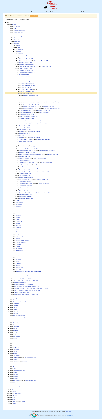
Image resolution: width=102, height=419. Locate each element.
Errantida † (18, 219)
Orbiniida (17, 233)
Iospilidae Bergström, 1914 (34, 131)
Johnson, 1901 (30, 97)
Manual (65, 11)
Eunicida (19, 51)
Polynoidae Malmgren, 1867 (25, 181)
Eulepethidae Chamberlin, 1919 (26, 70)
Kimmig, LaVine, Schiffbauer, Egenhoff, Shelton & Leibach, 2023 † (31, 288)
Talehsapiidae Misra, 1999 (24, 192)
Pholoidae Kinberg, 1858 (35, 168)
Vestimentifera (16, 380)
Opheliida (18, 231)
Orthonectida (16, 349)
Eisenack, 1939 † (27, 114)
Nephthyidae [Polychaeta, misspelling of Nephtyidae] (30, 154)
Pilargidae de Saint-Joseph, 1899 (43, 139)
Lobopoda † (15, 332)
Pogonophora (16, 357)
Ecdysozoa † (19, 317)
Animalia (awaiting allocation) (19, 30)
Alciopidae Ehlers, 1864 (24, 57)
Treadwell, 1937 (31, 101)
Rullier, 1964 (27, 120)
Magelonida (18, 225)
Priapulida (24, 361)
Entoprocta (15, 321)
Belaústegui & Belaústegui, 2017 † (24, 284)
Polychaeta (16, 43)
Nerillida (17, 229)
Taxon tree (28, 11)
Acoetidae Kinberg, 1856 (24, 55)
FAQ (69, 11)
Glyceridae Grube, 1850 (24, 74)
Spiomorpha (18, 259)
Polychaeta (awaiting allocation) (22, 240)
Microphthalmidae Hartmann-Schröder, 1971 (28, 148)
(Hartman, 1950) (30, 95)
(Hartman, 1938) (32, 99)
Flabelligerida (18, 223)
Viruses (13, 405)
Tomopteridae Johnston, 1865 (25, 194)
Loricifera (15, 334)
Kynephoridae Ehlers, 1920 (25, 139)
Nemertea (15, 345)
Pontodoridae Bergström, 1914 (25, 185)
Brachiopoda (15, 298)
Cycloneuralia (19, 315)
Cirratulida (18, 212)
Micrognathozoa (16, 336)
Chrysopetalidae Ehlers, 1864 (25, 68)
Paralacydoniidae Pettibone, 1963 (26, 166)
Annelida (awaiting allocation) (20, 36)
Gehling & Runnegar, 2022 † (22, 278)
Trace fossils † (16, 376)
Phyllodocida (20, 53)
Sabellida (18, 252)
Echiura (18, 45)
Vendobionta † (16, 378)
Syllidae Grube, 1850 (46, 66)
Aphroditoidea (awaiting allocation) (26, 64)
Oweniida (18, 234)
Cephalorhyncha (19, 301)
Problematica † (16, 365)
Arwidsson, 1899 (26, 80)
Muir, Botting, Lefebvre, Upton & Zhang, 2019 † (29, 271)
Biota (16, 393)
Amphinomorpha (19, 202)
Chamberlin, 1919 (27, 91)
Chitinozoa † (15, 305)
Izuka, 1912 (52, 108)
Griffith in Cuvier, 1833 (27, 83)
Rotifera (14, 368)
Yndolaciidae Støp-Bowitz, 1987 (26, 198)
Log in (83, 11)
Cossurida (18, 213)
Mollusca (15, 338)
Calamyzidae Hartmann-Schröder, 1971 (27, 66)
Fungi (13, 397)
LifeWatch (73, 11)
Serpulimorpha (19, 255)
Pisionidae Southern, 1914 (24, 179)
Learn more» (70, 415)
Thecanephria (18, 269)
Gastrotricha (15, 322)
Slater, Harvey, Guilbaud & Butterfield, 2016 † (26, 280)
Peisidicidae (21, 168)
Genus (19, 93)
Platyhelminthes (16, 355)
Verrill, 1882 (25, 76)
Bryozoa (15, 299)
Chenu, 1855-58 (26, 87)
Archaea (14, 389)
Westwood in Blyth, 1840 (28, 85)
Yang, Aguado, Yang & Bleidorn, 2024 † (26, 294)
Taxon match (43, 11)
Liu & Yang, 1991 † (23, 275)
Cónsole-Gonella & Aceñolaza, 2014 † (27, 286)
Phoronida (15, 351)
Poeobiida (18, 238)
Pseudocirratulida (19, 250)
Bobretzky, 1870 (27, 122)
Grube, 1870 (26, 110)
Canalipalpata (18, 206)
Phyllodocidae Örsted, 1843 (25, 175)
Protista (13, 401)
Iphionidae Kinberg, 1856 (24, 135)
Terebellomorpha (19, 267)
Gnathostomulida (16, 324)
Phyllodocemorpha (20, 236)
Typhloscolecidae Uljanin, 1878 (25, 196)
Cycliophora (15, 313)
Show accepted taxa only (11, 19)
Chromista (14, 395)
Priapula (15, 361)
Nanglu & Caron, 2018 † (24, 273)
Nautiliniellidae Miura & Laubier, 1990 (47, 150)
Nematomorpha (16, 343)
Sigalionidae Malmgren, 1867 (43, 171)
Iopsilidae (21, 131)
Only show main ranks (23, 19)
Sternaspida (18, 263)
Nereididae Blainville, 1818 (40, 158)
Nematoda (15, 342)
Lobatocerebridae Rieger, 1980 (20, 277)
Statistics (55, 11)
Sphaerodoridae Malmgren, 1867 (26, 189)
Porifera (14, 359)
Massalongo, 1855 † (28, 118)
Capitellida (18, 208)
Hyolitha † (15, 328)
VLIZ (50, 411)
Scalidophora (19, 370)
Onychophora (16, 347)
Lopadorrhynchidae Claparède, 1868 (40, 145)
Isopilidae (21, 137)
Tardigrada (15, 374)
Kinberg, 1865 (26, 93)
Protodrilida (18, 246)
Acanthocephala (16, 26)
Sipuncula (15, 372)
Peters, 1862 (25, 81)
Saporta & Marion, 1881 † (22, 292)
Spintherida (18, 257)
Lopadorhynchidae (23, 145)
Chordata (15, 307)
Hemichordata (16, 326)
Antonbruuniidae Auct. (23, 60)
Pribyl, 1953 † (18, 387)
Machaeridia (16, 39)
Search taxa (23, 11)
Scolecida (18, 254)
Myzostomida (18, 227)
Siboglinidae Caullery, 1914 (30, 357)
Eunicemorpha (19, 221)
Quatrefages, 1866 (43, 110)
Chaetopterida (19, 210)
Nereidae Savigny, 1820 (24, 158)
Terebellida (18, 265)
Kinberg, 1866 (31, 102)
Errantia (18, 47)
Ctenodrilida (18, 215)
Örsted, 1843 (51, 101)
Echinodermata (16, 319)
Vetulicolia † (15, 382)
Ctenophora (15, 311)
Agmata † (15, 28)
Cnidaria (15, 309)
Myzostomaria (17, 41)
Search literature (36, 11)
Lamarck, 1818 (26, 78)
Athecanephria (19, 204)
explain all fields (33, 15)
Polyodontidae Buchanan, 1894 (25, 183)
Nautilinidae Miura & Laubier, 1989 (26, 150)
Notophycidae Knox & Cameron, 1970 (27, 162)
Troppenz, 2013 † (20, 282)
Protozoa (23, 401)
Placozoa (15, 353)
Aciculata (17, 200)
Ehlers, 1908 (26, 89)
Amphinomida (20, 49)
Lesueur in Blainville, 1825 (29, 116)
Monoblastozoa (16, 340)
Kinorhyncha (15, 330)
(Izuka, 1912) (31, 108)
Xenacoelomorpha (17, 386)
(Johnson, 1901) (51, 97)
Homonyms (49, 11)
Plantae (13, 399)
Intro (18, 11)
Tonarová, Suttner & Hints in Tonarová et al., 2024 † (27, 290)
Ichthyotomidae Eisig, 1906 (25, 129)
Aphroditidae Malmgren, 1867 (25, 62)
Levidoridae (21, 143)
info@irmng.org (68, 411)
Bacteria (14, 391)
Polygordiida (18, 244)
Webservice (60, 11)
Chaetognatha (16, 303)
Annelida (15, 34)
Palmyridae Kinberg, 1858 (24, 164)
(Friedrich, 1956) (31, 104)
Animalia (14, 24)
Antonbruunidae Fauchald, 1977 (26, 58)
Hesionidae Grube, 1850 (24, 127)
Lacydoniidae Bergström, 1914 (25, 141)
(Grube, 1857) (51, 102)
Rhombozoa (15, 366)
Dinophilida (18, 217)
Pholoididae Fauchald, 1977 (25, 171)
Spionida (17, 261)
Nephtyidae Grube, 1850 (52, 154)
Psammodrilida (19, 248)
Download (79, 11)
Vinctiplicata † (19, 384)
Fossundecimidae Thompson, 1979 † (27, 72)
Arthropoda (15, 296)
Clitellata (16, 37)
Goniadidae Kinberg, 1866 (24, 125)
